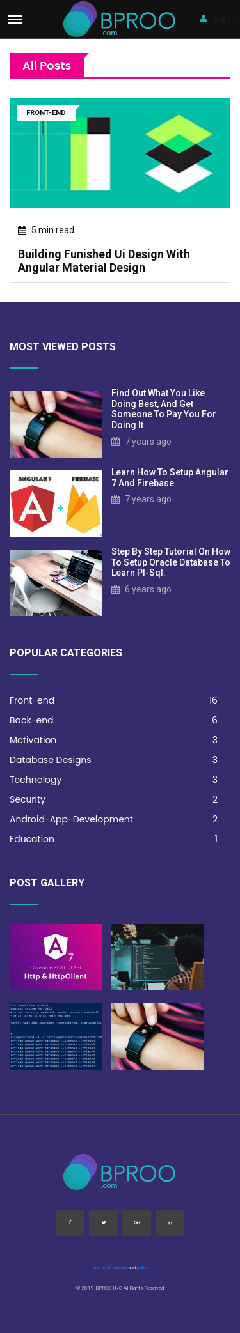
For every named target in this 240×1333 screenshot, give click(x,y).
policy (142, 1267)
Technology (114, 780)
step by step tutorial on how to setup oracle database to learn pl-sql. (170, 562)
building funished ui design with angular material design (104, 261)
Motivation (114, 740)
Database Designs (114, 760)
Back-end (114, 720)
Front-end (114, 700)
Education (114, 839)
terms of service (109, 1267)
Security (114, 799)
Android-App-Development (114, 819)
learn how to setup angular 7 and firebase (169, 477)
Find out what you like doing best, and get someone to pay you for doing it (163, 409)
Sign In (220, 18)
